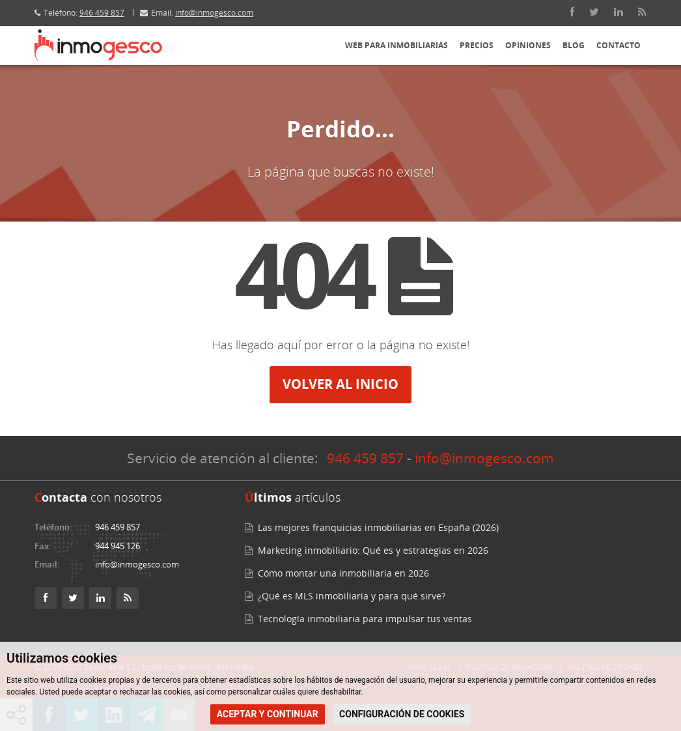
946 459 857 (101, 12)
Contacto (618, 45)
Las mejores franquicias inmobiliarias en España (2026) (378, 527)
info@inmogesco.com (214, 12)
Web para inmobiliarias (396, 45)
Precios (476, 45)
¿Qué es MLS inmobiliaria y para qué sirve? (351, 596)
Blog (574, 45)
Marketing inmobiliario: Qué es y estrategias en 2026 (373, 550)
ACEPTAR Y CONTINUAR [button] (267, 714)
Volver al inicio (340, 384)
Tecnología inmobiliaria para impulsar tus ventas (365, 618)
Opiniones (528, 45)
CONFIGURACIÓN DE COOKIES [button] (401, 714)
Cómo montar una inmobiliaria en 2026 (343, 573)
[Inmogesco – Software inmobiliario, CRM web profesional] (98, 45)
